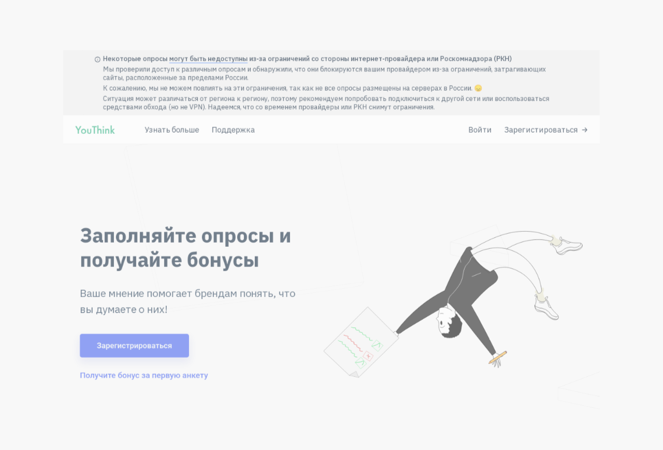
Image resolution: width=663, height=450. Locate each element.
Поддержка (210, 98)
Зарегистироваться (590, 98)
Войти (514, 98)
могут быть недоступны (179, 10)
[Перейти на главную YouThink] (39, 100)
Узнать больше (134, 98)
